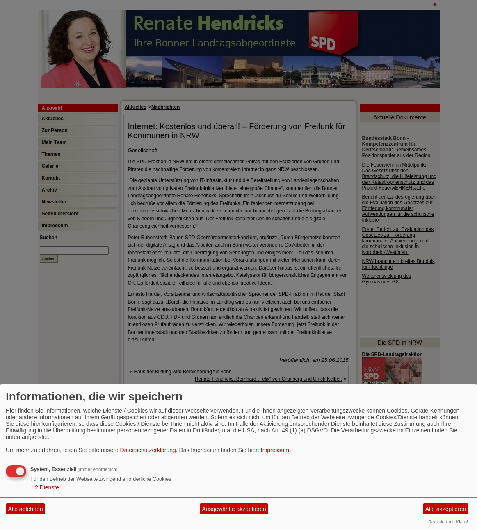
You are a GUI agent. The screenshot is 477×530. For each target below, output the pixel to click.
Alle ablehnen (25, 509)
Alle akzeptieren (445, 509)
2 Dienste (44, 487)
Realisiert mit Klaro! (448, 521)
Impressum (275, 450)
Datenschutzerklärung (148, 450)
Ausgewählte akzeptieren (234, 509)
